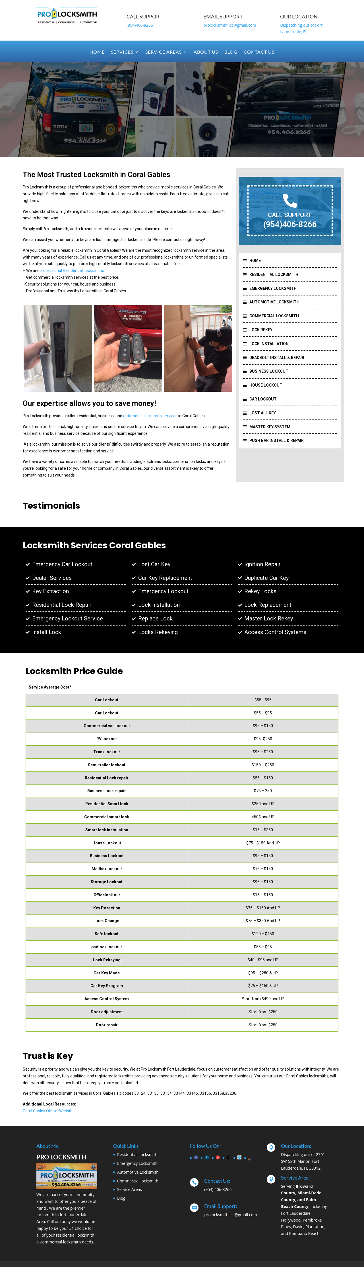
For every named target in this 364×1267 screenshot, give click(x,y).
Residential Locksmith (137, 1154)
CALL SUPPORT (290, 215)
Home (97, 52)
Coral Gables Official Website (48, 1111)
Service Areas (163, 52)
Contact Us (259, 52)
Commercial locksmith (137, 1181)
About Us (206, 52)
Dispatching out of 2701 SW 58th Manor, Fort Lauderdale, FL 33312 (303, 1161)
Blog (230, 52)
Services (122, 52)
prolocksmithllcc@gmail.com (229, 25)
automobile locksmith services (150, 416)
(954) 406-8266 (217, 1189)
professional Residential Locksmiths (72, 270)
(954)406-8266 (140, 25)
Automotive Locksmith (138, 1172)
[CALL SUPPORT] (290, 201)
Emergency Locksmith (137, 1163)
